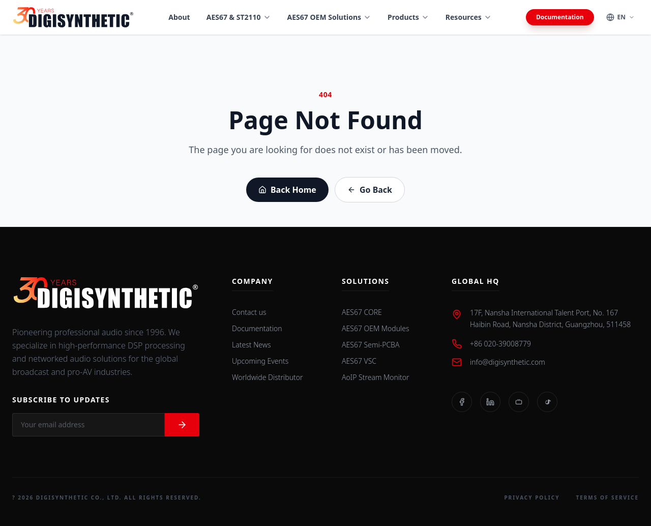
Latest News (251, 344)
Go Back (369, 189)
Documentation (559, 17)
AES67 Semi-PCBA (370, 344)
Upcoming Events (260, 361)
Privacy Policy (531, 497)
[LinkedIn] (490, 402)
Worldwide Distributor (267, 377)
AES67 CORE (362, 312)
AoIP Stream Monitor (375, 377)
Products (408, 17)
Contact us (249, 312)
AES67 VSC (359, 361)
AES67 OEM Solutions (329, 17)
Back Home (287, 189)
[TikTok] (547, 402)
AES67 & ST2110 (238, 17)
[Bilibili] (519, 402)
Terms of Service (607, 497)
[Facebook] (462, 402)
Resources (469, 17)
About (179, 17)
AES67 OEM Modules (375, 328)
